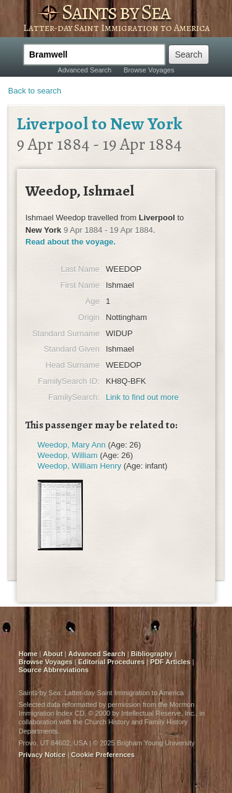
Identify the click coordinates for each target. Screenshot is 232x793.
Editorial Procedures (111, 661)
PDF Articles (170, 661)
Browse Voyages (149, 70)
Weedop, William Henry (80, 465)
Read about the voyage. (70, 241)
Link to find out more (142, 397)
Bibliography (152, 653)
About (53, 653)
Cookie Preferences (103, 754)
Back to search (34, 90)
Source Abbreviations (53, 670)
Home (28, 653)
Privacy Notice (42, 754)
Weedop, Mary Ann (72, 444)
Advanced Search (84, 70)
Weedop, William (68, 455)
